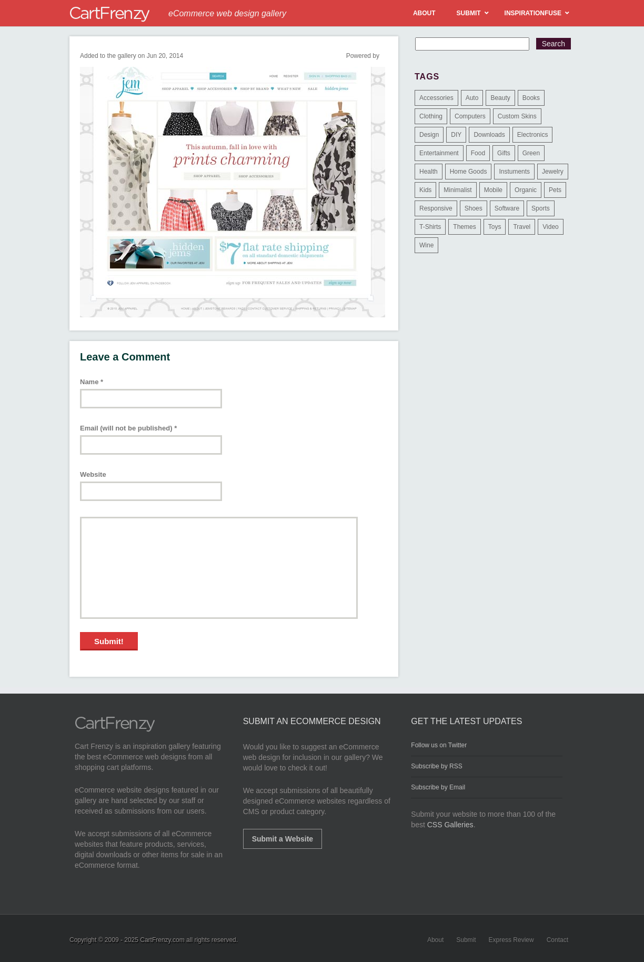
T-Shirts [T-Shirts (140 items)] (430, 227)
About (435, 940)
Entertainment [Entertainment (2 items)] (439, 153)
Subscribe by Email (438, 787)
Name (91, 382)
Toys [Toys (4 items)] (494, 227)
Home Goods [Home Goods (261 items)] (468, 171)
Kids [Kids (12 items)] (425, 190)
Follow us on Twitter (439, 745)
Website (93, 474)
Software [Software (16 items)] (507, 208)
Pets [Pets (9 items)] (555, 190)
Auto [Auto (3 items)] (472, 98)
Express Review (511, 940)
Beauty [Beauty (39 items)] (500, 98)
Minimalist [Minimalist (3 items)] (457, 190)
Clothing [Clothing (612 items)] (430, 116)
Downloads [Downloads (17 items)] (489, 134)
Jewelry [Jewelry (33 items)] (553, 171)
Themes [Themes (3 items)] (464, 227)
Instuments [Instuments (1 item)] (514, 171)
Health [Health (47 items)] (428, 171)
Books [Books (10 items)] (531, 98)
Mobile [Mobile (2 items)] (493, 190)
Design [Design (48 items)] (429, 134)
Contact (557, 940)
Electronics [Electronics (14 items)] (532, 134)
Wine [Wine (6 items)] (426, 245)
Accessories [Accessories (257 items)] (436, 98)
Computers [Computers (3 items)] (470, 116)
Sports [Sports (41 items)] (540, 208)
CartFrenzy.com (162, 940)
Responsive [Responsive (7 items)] (435, 208)
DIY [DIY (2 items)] (456, 134)
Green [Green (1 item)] (531, 153)
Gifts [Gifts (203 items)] (503, 153)
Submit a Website (282, 839)
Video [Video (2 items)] (550, 227)
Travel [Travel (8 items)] (521, 227)
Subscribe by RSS (436, 766)
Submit (466, 940)
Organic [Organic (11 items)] (526, 190)
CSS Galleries (450, 824)
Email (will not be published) (128, 428)
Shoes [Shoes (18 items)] (473, 208)
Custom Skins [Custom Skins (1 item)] (517, 116)
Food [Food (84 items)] (478, 153)
